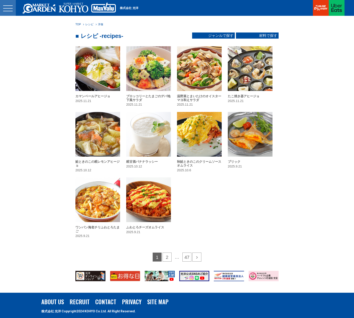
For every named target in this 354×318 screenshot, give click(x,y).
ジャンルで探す (220, 35)
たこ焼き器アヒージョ (243, 96)
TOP (78, 24)
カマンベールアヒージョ (92, 96)
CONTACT (105, 301)
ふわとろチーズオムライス (145, 227)
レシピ (89, 24)
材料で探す (268, 35)
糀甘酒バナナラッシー (142, 161)
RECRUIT (80, 301)
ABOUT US (52, 301)
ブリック (234, 161)
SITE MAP (157, 301)
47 (186, 257)
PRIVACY (132, 301)
